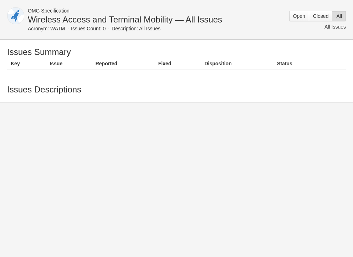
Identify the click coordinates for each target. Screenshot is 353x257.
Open (299, 16)
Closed (321, 16)
